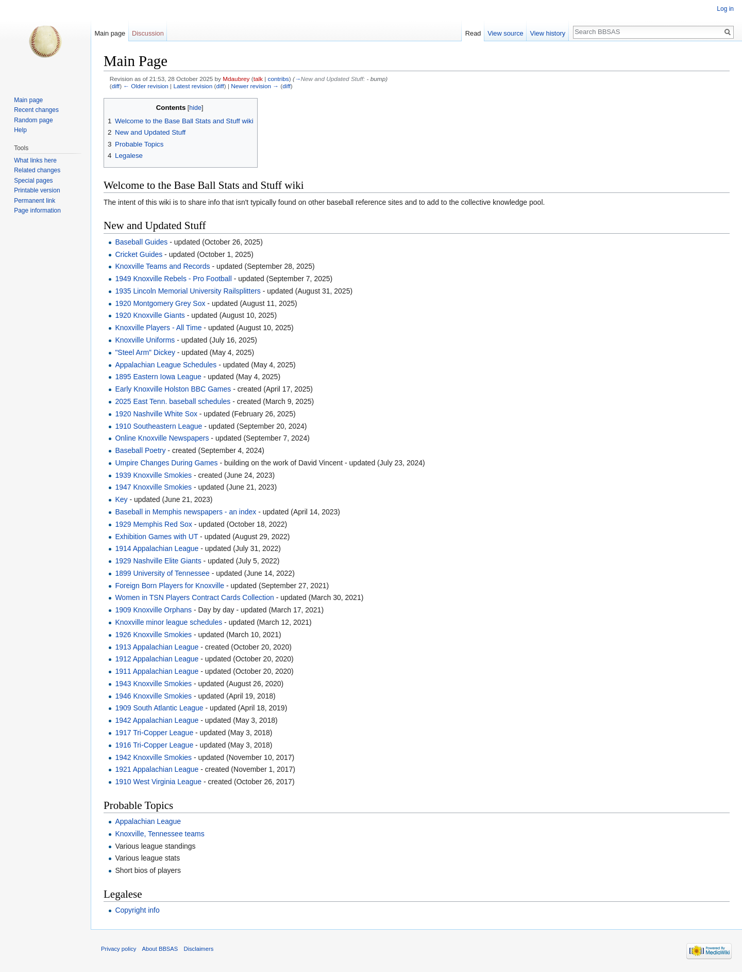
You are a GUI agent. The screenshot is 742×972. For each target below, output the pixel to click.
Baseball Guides (141, 242)
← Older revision (145, 86)
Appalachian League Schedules (165, 365)
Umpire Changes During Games (166, 463)
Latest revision (192, 86)
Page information (37, 210)
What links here (35, 160)
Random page (33, 120)
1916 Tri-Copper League (154, 745)
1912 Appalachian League (156, 659)
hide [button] (195, 107)
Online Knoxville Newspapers (162, 438)
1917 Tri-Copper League (154, 732)
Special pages (33, 180)
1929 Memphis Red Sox (153, 524)
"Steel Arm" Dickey (145, 352)
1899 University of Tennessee (162, 573)
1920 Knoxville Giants (149, 315)
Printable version (37, 190)
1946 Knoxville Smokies (153, 696)
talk (258, 78)
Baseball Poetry (140, 450)
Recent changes (36, 110)
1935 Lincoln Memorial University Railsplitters (187, 291)
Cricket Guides (138, 254)
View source (505, 33)
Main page (109, 33)
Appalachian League (148, 821)
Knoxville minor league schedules (168, 622)
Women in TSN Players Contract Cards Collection (194, 597)
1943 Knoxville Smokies (153, 683)
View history (547, 33)
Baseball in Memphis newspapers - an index (185, 512)
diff (116, 86)
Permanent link (34, 200)
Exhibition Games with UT (156, 536)
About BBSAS (160, 949)
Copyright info (137, 910)
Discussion (148, 33)
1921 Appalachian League (156, 769)
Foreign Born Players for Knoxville (169, 585)
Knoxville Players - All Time (158, 327)
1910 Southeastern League (158, 426)
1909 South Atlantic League (159, 708)
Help (20, 130)
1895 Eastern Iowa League (158, 376)
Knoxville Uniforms (145, 340)
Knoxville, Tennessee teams (159, 834)
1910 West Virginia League (158, 781)
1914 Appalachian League (156, 548)
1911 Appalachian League (156, 671)
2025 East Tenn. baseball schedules (172, 401)
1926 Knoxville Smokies (153, 634)
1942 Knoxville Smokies (153, 757)
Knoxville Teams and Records (162, 266)
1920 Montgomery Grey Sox (160, 303)
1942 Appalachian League (156, 720)
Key (121, 499)
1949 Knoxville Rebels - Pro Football (173, 278)
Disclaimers (198, 949)
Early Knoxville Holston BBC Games (173, 389)
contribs (278, 78)
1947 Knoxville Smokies (153, 487)
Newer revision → (255, 86)
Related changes (37, 170)
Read (473, 33)
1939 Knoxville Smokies (153, 475)
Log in (725, 8)
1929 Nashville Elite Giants (158, 561)
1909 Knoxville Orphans (153, 610)
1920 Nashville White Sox (156, 414)
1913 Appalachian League (156, 647)
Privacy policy (118, 949)
